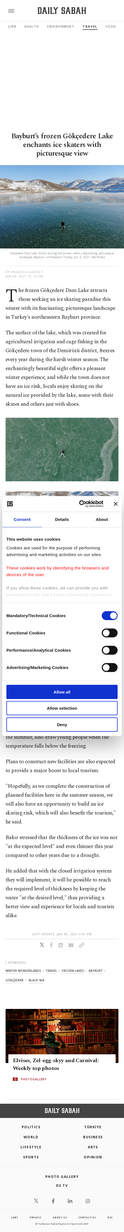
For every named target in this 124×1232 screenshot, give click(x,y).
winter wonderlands (23, 970)
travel (51, 970)
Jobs (14, 1217)
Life (12, 26)
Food (111, 26)
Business (93, 1137)
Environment (60, 26)
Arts (93, 1147)
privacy (35, 1217)
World (31, 1137)
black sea (36, 980)
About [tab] (102, 519)
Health (31, 26)
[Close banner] (116, 504)
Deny (62, 724)
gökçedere (15, 980)
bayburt (96, 970)
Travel (90, 26)
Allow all (62, 691)
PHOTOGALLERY (33, 1079)
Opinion (93, 1157)
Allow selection (62, 708)
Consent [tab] (22, 519)
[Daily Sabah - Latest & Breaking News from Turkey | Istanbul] (62, 10)
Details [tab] (62, 519)
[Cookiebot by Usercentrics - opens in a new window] (79, 504)
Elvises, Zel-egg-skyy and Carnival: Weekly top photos (55, 1064)
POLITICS (31, 1127)
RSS (110, 1217)
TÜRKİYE (92, 1127)
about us (60, 1217)
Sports (31, 1157)
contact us (87, 1217)
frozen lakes (73, 970)
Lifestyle (31, 1147)
